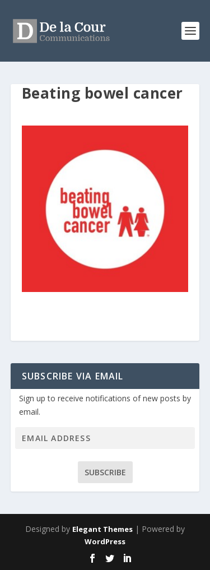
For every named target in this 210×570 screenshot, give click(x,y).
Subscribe (105, 472)
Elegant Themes (102, 529)
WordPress (105, 541)
